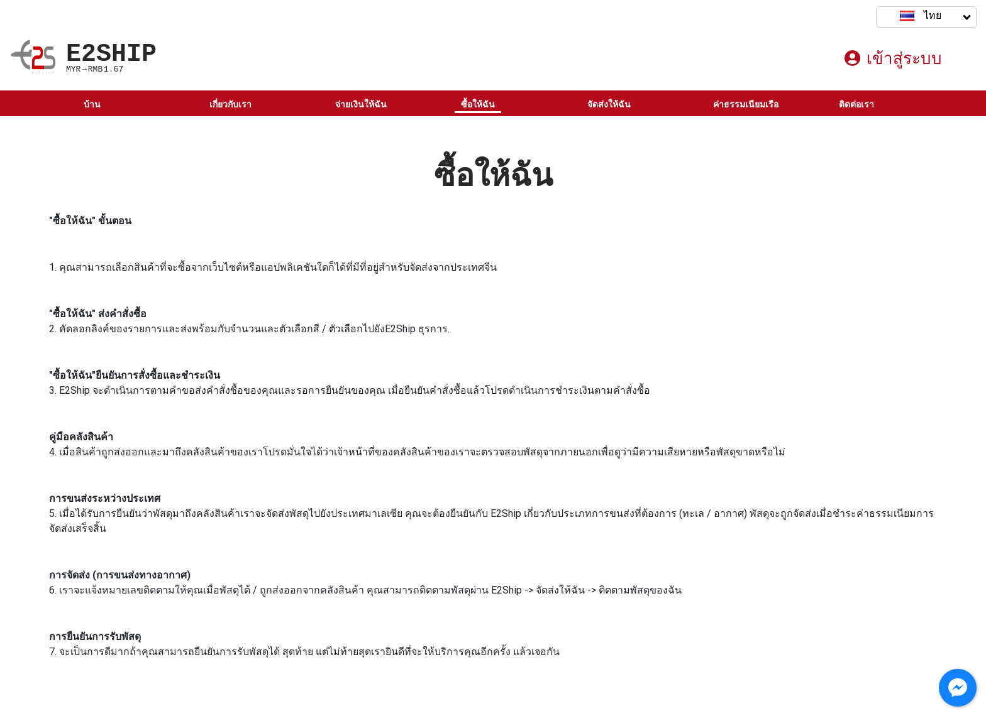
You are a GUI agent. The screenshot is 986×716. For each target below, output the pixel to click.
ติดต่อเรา (856, 104)
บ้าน (92, 104)
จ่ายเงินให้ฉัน (361, 104)
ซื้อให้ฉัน (478, 104)
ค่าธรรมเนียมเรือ (745, 104)
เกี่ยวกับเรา (230, 104)
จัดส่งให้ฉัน (609, 104)
